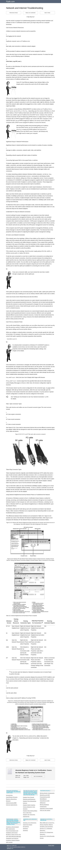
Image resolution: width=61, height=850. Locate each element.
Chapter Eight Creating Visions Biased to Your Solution (29, 806)
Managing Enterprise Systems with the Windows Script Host (13, 791)
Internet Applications (11, 804)
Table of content (30, 12)
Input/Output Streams (11, 797)
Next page (47, 12)
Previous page (13, 12)
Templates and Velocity (12, 838)
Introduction (9, 795)
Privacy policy (51, 845)
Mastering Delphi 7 (45, 790)
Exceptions (26, 826)
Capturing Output (27, 824)
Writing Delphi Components (47, 793)
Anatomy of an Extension (29, 822)
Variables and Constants (46, 826)
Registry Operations (11, 799)
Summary (25, 828)
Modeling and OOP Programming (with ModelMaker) (45, 796)
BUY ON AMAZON (38, 776)
